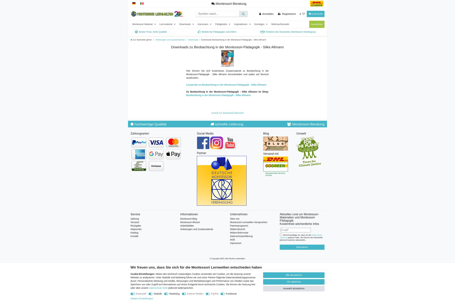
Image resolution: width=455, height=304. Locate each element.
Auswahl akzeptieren (293, 288)
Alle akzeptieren (294, 275)
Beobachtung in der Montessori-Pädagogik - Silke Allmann (218, 95)
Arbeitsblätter (187, 225)
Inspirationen (241, 24)
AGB (232, 239)
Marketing (174, 293)
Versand (134, 222)
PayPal (214, 293)
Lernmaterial (166, 24)
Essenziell (141, 293)
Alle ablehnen (294, 281)
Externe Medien (195, 293)
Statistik (158, 293)
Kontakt (134, 236)
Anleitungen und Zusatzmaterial (170, 40)
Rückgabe (135, 225)
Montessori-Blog (188, 218)
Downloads (185, 24)
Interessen (203, 24)
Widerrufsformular (239, 232)
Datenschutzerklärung (241, 236)
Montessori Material (142, 24)
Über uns (234, 218)
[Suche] (243, 14)
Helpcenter (136, 229)
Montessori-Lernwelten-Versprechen (248, 222)
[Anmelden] (266, 14)
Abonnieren (302, 247)
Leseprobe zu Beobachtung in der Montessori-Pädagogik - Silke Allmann (226, 84)
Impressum (235, 243)
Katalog (134, 232)
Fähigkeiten (221, 24)
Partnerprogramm (239, 225)
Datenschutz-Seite (158, 288)
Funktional (231, 293)
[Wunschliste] (302, 14)
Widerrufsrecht (237, 229)
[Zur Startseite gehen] (141, 40)
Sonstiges (259, 24)
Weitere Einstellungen (141, 298)
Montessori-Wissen (190, 222)
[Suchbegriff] (217, 14)
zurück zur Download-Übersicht (227, 113)
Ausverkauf (317, 24)
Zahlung (134, 218)
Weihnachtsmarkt (280, 24)
